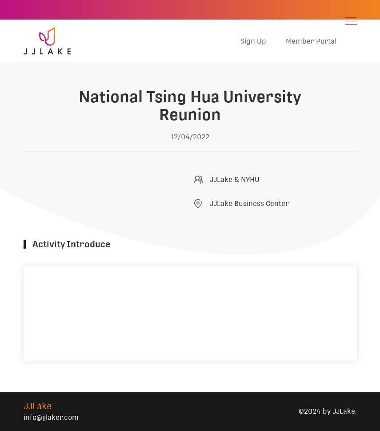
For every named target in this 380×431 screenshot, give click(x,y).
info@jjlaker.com (51, 417)
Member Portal (311, 41)
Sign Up (253, 41)
